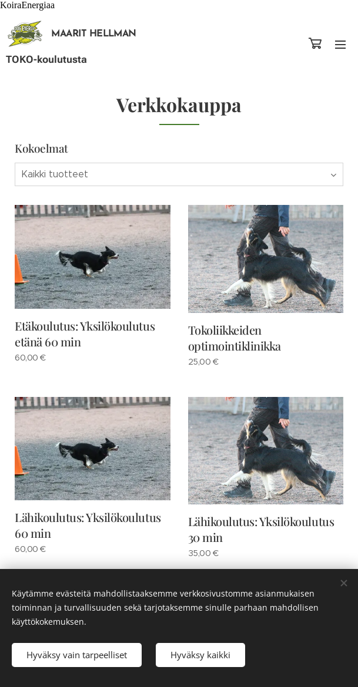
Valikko (340, 44)
